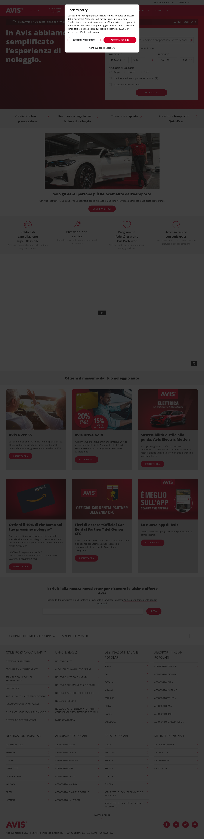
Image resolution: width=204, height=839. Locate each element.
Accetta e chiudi (120, 40)
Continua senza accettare (102, 47)
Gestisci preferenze (84, 40)
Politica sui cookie (97, 28)
